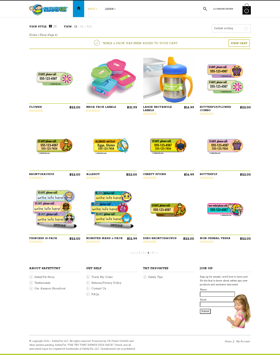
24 (81, 26)
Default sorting (223, 28)
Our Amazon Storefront (50, 288)
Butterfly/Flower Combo (215, 108)
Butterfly (208, 174)
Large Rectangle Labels (157, 108)
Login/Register (223, 8)
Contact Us (98, 288)
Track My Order (102, 277)
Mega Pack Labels (101, 107)
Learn (110, 9)
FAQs (95, 294)
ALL (89, 26)
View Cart (239, 43)
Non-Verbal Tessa (215, 238)
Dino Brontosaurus (160, 238)
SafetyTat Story (44, 277)
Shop (92, 9)
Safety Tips (155, 277)
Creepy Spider (154, 174)
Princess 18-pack (43, 238)
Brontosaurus (41, 174)
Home (33, 35)
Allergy (93, 174)
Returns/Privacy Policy (106, 283)
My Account (243, 341)
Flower (35, 107)
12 (75, 26)
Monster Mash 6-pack (104, 238)
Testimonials (42, 283)
